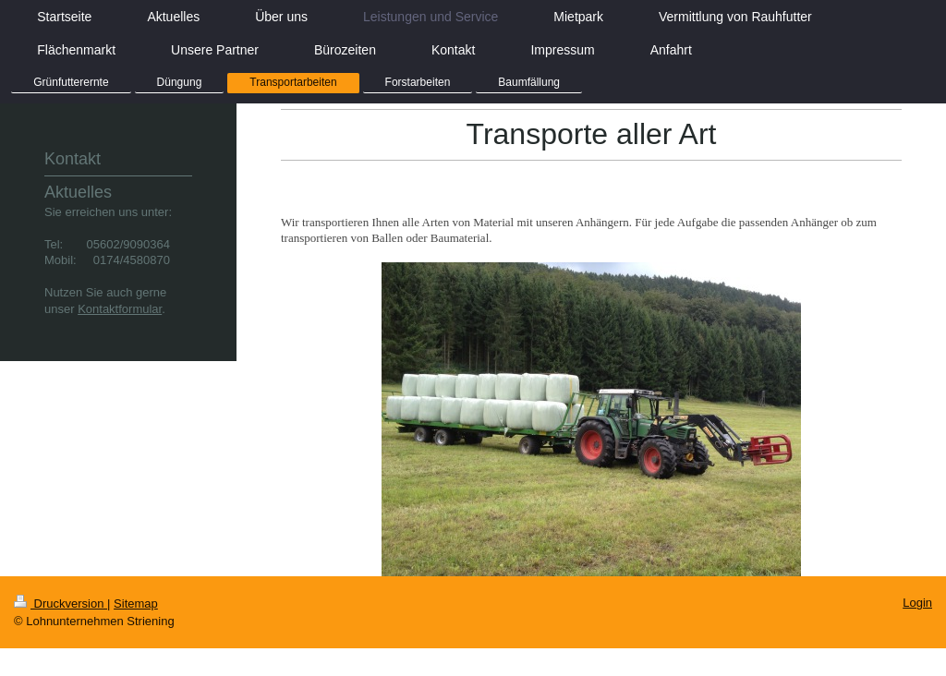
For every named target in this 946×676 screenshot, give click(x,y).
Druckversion (60, 603)
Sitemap (136, 603)
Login (917, 603)
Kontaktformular (120, 309)
